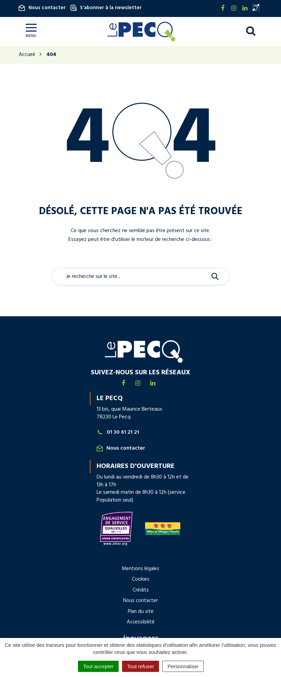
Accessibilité (141, 622)
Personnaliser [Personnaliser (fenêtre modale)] (183, 666)
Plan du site (141, 611)
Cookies (140, 579)
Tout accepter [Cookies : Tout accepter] (98, 666)
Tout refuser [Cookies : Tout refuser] (140, 666)
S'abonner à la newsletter (106, 7)
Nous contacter (42, 7)
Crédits (141, 590)
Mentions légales (140, 569)
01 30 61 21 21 (118, 432)
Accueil (27, 54)
